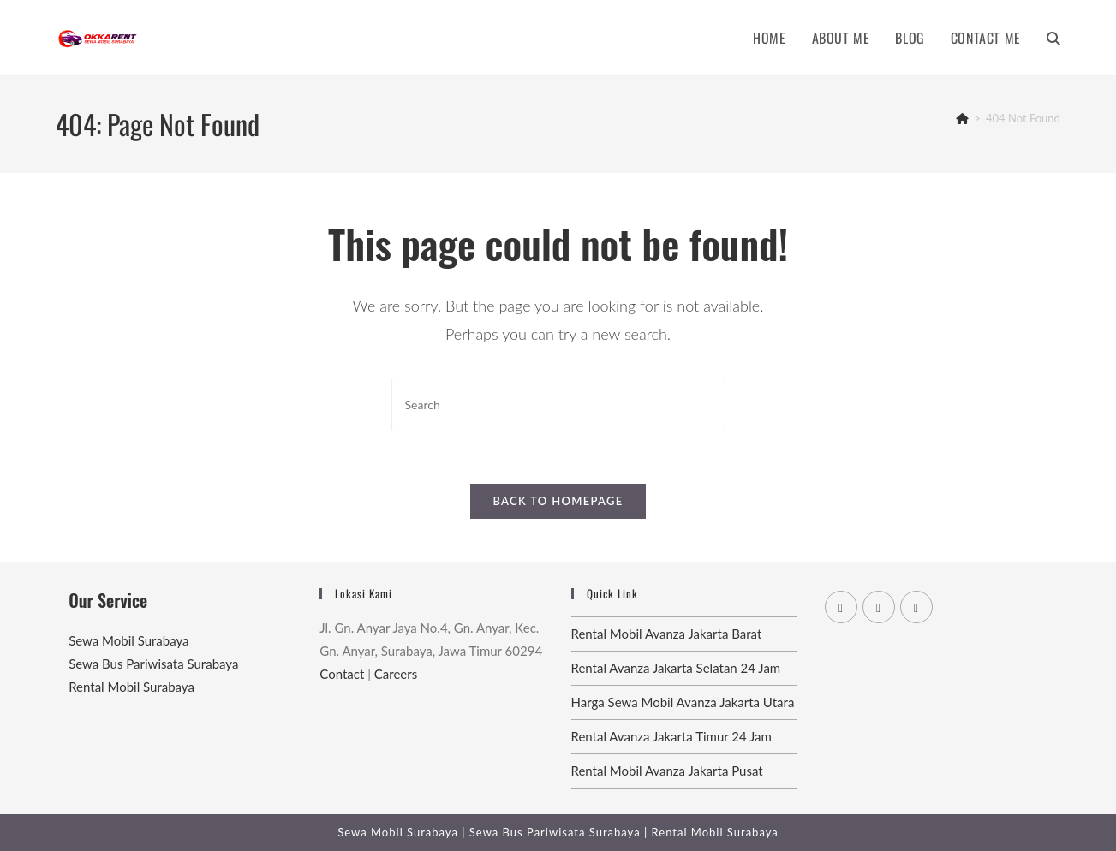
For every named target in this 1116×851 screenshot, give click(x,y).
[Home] (962, 118)
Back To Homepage (557, 501)
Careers (395, 673)
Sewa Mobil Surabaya (128, 640)
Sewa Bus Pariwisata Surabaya (153, 663)
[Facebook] (878, 607)
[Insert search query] (558, 404)
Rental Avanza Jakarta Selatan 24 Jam (676, 667)
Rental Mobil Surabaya (131, 686)
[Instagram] (916, 607)
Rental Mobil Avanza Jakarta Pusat (667, 770)
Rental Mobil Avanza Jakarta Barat (666, 633)
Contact (341, 673)
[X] (841, 607)
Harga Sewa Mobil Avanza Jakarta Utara (683, 702)
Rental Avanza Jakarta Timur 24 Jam (671, 736)
